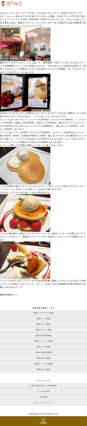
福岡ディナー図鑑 (44, 330)
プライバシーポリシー (43, 403)
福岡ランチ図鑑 (44, 319)
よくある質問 (44, 391)
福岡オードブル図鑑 (43, 364)
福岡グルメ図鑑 (44, 324)
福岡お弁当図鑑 (44, 358)
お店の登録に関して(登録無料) (43, 386)
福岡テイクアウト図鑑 (43, 313)
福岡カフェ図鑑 (44, 347)
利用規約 (44, 397)
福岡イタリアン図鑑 (43, 341)
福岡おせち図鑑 (44, 369)
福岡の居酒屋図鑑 (44, 335)
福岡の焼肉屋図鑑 (44, 352)
